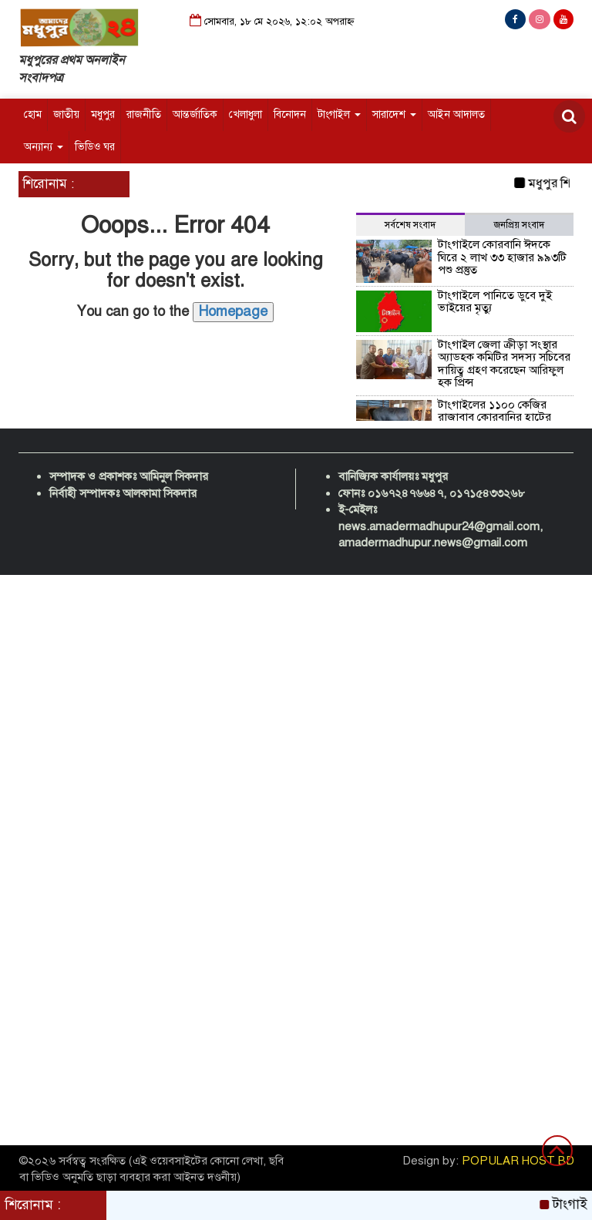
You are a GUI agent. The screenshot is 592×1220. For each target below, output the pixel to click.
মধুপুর (103, 114)
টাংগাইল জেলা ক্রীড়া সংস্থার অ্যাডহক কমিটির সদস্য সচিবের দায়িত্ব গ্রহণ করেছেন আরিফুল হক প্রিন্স (504, 364)
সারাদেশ (394, 114)
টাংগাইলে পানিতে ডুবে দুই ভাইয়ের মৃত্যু (495, 301)
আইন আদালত (456, 114)
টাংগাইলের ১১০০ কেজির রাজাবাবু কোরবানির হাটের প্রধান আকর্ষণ (494, 417)
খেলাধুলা (245, 114)
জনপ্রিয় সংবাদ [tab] (519, 225)
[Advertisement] (296, 690)
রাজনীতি (143, 114)
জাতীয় (66, 114)
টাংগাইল (339, 114)
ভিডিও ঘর (95, 146)
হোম (33, 114)
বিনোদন (290, 114)
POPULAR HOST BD (518, 1161)
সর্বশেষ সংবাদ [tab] (410, 225)
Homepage (233, 311)
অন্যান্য (43, 146)
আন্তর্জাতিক (195, 114)
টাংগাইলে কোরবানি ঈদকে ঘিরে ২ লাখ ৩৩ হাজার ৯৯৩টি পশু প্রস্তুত (502, 257)
